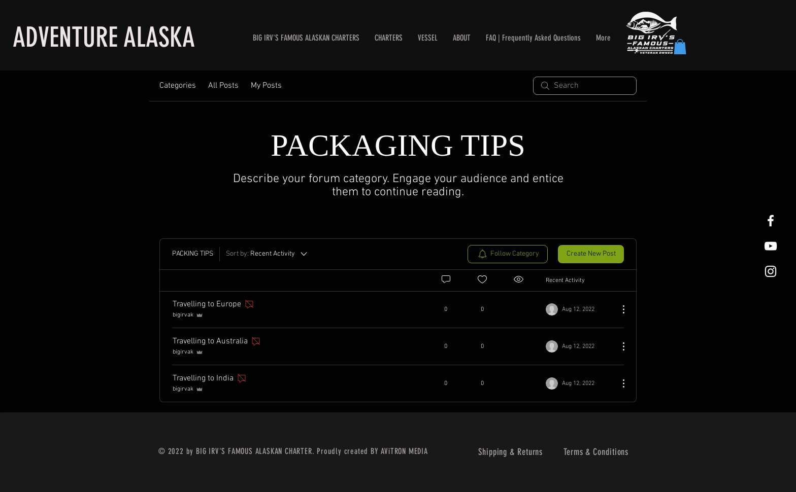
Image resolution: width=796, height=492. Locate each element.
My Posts (266, 86)
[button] (680, 46)
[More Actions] (618, 309)
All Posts (223, 86)
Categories (177, 86)
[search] (585, 86)
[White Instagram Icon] (770, 271)
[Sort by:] (267, 254)
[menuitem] (508, 254)
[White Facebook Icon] (770, 220)
